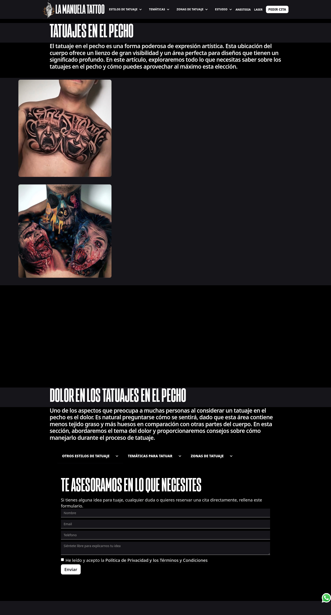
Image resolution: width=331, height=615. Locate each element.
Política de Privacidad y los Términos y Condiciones (157, 560)
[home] (49, 9)
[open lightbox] (64, 128)
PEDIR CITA (277, 9)
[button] (125, 9)
